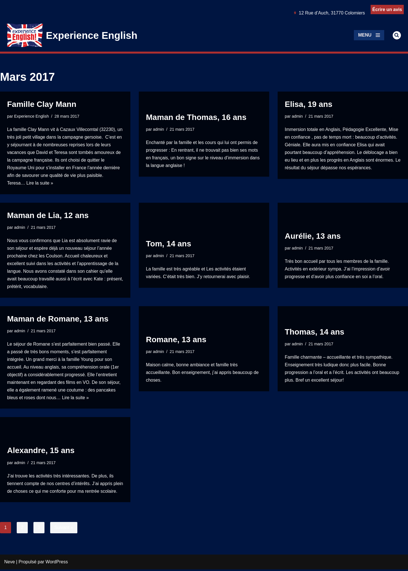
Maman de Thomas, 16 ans (196, 117)
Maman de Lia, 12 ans (48, 216)
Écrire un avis (387, 9)
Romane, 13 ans (176, 340)
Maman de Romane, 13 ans (58, 320)
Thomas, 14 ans (314, 332)
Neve (9, 563)
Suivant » (63, 529)
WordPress (57, 563)
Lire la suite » (39, 183)
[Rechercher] (397, 35)
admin (158, 129)
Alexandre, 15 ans (41, 444)
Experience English (31, 116)
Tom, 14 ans (168, 244)
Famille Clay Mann (41, 104)
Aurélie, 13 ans (313, 236)
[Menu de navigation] (369, 35)
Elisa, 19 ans (308, 104)
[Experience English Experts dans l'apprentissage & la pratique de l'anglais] (72, 35)
